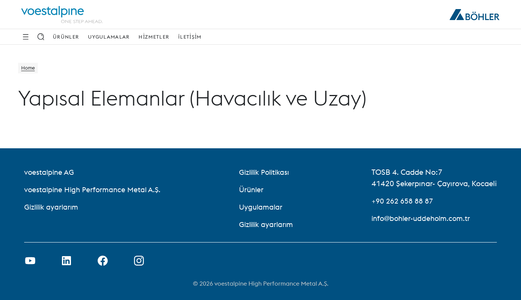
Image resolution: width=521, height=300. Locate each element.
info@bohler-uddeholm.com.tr (423, 218)
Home (29, 69)
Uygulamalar (108, 37)
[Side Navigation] (25, 36)
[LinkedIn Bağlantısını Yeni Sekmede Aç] (66, 261)
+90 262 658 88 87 (404, 200)
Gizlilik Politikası (267, 172)
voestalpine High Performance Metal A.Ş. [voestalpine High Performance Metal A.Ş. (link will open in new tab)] (94, 189)
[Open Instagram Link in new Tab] (139, 261)
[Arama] (40, 36)
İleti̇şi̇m (189, 37)
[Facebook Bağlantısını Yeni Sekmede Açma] (103, 261)
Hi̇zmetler (154, 37)
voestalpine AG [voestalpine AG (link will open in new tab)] (50, 172)
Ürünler (66, 37)
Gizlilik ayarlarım (53, 206)
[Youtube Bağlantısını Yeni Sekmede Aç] (30, 261)
